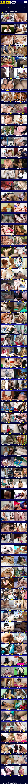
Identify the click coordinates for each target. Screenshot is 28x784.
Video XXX (25, 780)
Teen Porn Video (7, 780)
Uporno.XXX (20, 780)
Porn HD (11, 780)
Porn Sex (15, 780)
